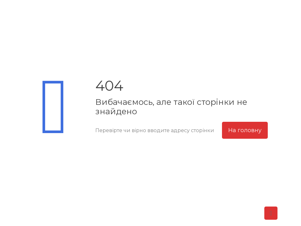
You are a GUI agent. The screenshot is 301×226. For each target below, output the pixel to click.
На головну (244, 130)
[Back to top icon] (270, 213)
